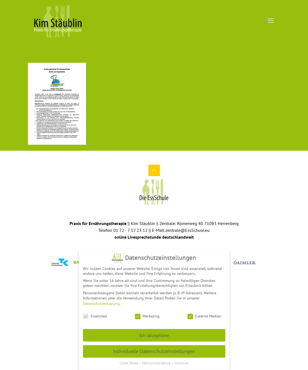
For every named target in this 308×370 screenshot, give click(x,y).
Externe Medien (204, 313)
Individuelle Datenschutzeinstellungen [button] (154, 349)
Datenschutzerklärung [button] (156, 361)
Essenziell (95, 313)
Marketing (147, 313)
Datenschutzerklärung (101, 301)
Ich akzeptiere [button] (154, 333)
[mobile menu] (270, 20)
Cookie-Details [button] (129, 361)
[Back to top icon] (154, 170)
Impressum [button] (181, 361)
